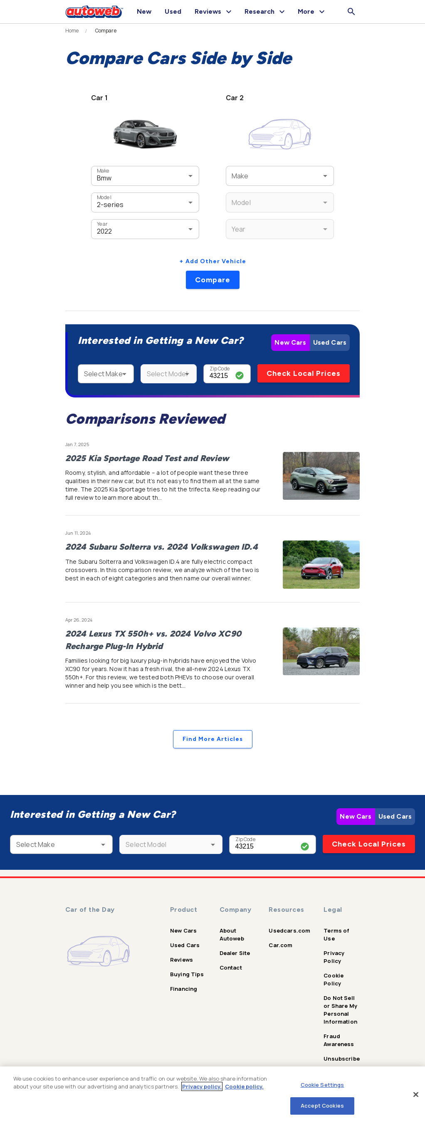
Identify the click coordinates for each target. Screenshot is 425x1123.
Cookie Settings (322, 1084)
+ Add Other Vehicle (212, 261)
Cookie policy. (244, 1086)
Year (102, 223)
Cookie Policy (333, 979)
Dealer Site (235, 953)
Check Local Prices (304, 373)
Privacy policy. (202, 1086)
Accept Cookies (322, 1105)
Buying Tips (187, 974)
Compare (212, 279)
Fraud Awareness (339, 1040)
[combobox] (133, 175)
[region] (212, 1094)
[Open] (190, 176)
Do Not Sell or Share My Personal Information (340, 1009)
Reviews (181, 959)
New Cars (290, 342)
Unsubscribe (342, 1058)
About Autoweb (232, 934)
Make (103, 170)
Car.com (280, 945)
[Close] (416, 1094)
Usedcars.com (289, 930)
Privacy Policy (334, 957)
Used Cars (329, 342)
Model (104, 197)
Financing (183, 988)
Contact (231, 967)
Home (72, 30)
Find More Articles (213, 739)
